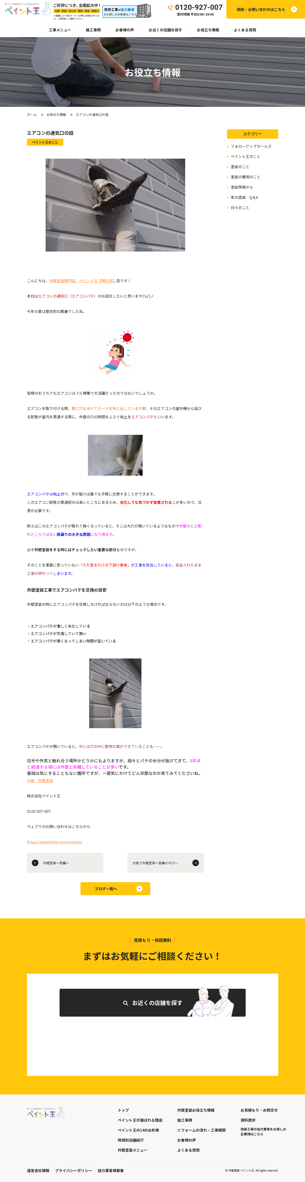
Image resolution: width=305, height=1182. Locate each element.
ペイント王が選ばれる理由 (140, 1120)
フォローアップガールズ (251, 146)
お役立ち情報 (208, 30)
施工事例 (93, 30)
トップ (123, 1110)
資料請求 (248, 1120)
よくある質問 (245, 30)
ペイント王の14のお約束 (138, 1130)
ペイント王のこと (246, 156)
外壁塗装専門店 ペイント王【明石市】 (82, 280)
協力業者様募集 (111, 1170)
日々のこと (240, 207)
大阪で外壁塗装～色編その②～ (155, 863)
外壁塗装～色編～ (56, 863)
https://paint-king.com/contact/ (54, 842)
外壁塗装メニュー (132, 1150)
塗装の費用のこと (246, 177)
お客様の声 (124, 30)
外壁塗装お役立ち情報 (196, 1110)
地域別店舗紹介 (131, 1140)
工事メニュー (60, 30)
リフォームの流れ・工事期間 (201, 1130)
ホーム (32, 114)
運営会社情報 (38, 1170)
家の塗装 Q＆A (244, 197)
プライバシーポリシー (73, 1170)
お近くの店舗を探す (165, 30)
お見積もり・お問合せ (259, 1110)
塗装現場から (242, 187)
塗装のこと (240, 166)
